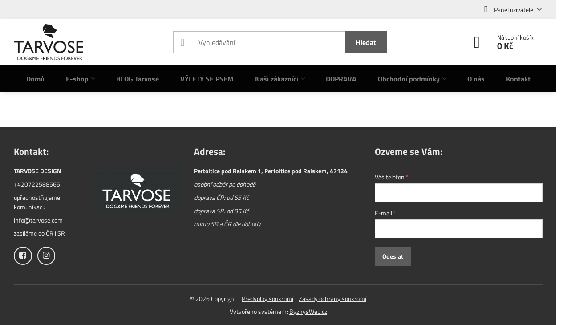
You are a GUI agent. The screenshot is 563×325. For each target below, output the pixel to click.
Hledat (366, 42)
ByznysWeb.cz (308, 311)
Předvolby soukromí (267, 298)
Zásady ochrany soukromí (332, 298)
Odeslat (392, 256)
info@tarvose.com (38, 220)
